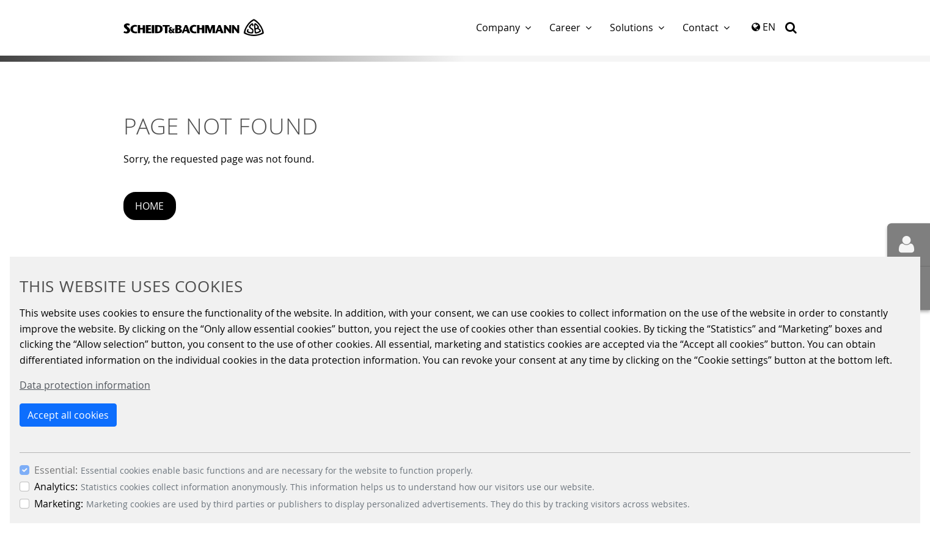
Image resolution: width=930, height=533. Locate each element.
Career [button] (564, 27)
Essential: (56, 470)
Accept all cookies (68, 415)
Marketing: (58, 503)
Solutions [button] (631, 27)
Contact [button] (701, 27)
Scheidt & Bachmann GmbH (193, 27)
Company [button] (498, 27)
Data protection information (85, 385)
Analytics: (56, 486)
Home (149, 206)
